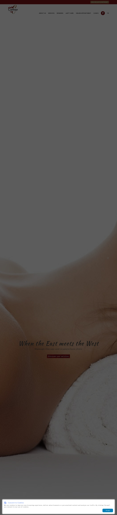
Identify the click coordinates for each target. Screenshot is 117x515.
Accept (108, 510)
